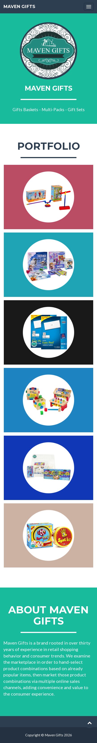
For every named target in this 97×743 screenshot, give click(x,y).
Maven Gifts (19, 6)
